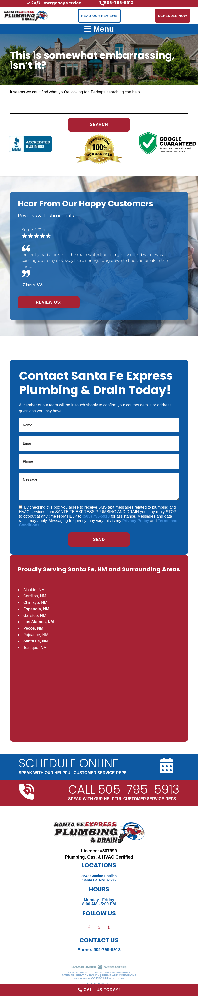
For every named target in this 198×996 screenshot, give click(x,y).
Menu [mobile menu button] (99, 28)
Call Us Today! (99, 990)
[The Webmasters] (99, 968)
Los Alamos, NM (38, 622)
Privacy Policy (135, 521)
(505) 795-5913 (96, 516)
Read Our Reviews (99, 16)
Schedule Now (172, 16)
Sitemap (68, 975)
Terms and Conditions (119, 975)
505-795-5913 (107, 949)
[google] (99, 927)
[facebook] (89, 927)
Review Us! (49, 302)
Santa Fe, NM (35, 641)
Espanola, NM (36, 609)
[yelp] (109, 927)
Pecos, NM (33, 628)
